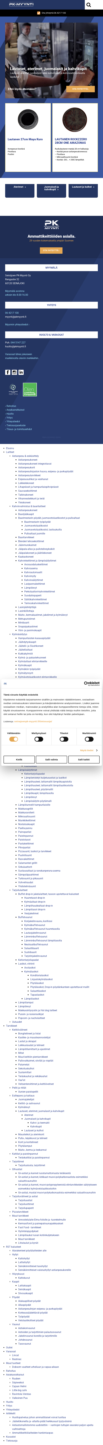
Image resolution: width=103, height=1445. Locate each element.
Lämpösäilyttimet (27, 770)
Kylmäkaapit (25, 665)
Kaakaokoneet (26, 556)
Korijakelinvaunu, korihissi (38, 921)
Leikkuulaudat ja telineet (31, 1045)
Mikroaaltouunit (26, 816)
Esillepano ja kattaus (23, 1095)
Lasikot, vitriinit (26, 963)
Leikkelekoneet (26, 483)
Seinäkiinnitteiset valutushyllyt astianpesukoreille (44, 1270)
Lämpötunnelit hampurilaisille (34, 804)
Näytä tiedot (86, 750)
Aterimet (18, 186)
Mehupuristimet (26, 618)
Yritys (9, 1405)
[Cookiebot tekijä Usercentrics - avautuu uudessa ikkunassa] (86, 683)
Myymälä (51, 267)
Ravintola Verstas (21, 1394)
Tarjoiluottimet (26, 1204)
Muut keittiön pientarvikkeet (33, 1056)
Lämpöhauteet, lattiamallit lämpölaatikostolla (48, 785)
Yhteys (51, 305)
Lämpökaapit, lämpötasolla (39, 793)
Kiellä (19, 759)
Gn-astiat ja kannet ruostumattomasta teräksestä (44, 1173)
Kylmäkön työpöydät (29, 669)
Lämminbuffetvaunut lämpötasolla (43, 940)
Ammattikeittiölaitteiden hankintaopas (32, 1432)
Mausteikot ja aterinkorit (31, 1134)
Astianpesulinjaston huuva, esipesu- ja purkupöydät (45, 471)
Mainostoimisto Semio (51, 437)
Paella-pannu (25, 828)
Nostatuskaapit (26, 824)
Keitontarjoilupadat (34, 773)
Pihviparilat (24, 847)
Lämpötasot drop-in (34, 909)
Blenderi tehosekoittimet (31, 541)
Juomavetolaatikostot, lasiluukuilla (43, 529)
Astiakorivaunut (26, 1328)
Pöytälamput (25, 1145)
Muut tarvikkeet (20, 1215)
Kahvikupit (36, 1126)
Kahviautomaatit (33, 572)
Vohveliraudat (25, 882)
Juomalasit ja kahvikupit (51, 188)
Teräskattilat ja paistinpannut (34, 1157)
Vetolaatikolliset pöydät (30, 1320)
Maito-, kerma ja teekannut (32, 1149)
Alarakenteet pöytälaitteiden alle (29, 1250)
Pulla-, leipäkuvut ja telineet (32, 1138)
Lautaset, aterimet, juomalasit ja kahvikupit (41, 1111)
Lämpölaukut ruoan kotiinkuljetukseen (38, 1235)
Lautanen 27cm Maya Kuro (25, 139)
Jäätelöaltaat (25, 649)
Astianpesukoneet (27, 459)
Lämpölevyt (30, 587)
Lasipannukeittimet (34, 583)
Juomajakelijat (26, 1099)
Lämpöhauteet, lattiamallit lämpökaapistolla (48, 781)
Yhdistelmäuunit (27, 886)
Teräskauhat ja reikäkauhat (32, 1076)
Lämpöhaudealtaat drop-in (38, 905)
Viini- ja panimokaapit (30, 630)
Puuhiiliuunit (25, 855)
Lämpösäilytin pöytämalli (38, 801)
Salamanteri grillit (27, 863)
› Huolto (9, 413)
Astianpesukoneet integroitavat (34, 463)
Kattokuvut (24, 1277)
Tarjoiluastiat (25, 1200)
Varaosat (11, 1351)
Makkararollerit (26, 812)
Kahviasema (31, 568)
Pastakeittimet (26, 843)
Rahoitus (11, 1370)
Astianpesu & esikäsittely (25, 456)
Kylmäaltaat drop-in (34, 901)
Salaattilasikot (38, 991)
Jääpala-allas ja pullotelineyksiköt (36, 549)
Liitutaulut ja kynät (28, 1242)
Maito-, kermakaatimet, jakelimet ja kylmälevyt (43, 614)
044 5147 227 (18, 342)
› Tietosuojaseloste (15, 425)
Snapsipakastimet (28, 626)
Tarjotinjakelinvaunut (35, 956)
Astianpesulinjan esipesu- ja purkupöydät (40, 1308)
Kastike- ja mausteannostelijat (34, 1037)
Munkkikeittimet (26, 820)
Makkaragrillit (25, 808)
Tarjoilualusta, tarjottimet (31, 1165)
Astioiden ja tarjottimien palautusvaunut (39, 1332)
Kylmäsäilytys (19, 634)
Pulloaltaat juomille (34, 533)
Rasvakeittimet (26, 859)
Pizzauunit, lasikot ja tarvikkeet (34, 851)
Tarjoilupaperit (26, 1208)
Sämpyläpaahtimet (28, 874)
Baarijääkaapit (26, 514)
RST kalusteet (13, 1246)
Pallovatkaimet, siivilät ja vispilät (35, 1060)
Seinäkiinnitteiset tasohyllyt (33, 1266)
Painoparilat (24, 831)
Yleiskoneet (24, 502)
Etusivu (10, 448)
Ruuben (16, 1378)
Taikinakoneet (25, 494)
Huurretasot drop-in (34, 897)
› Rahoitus (10, 406)
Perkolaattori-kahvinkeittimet (39, 591)
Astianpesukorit (26, 467)
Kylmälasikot (31, 971)
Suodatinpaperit (32, 595)
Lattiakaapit (24, 1285)
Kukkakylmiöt (25, 653)
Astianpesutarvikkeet (29, 475)
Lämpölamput (25, 1002)
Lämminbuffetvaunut (35, 936)
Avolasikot (29, 967)
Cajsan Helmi (19, 1386)
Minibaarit (23, 622)
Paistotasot (24, 839)
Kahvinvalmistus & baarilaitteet (29, 506)
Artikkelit (10, 1413)
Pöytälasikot (37, 983)
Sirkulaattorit (25, 866)
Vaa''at (21, 1080)
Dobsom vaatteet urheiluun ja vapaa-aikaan (35, 1366)
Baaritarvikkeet (26, 537)
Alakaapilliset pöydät (29, 1301)
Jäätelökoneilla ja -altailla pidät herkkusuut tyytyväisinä (42, 1421)
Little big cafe (19, 1390)
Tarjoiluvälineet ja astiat (25, 1196)
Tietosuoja (11, 1440)
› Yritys (9, 417)
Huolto (9, 1401)
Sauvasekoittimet (27, 490)
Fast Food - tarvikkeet (29, 1227)
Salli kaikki (84, 759)
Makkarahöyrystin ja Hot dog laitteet (37, 1010)
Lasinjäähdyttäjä (27, 607)
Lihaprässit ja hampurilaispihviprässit (38, 486)
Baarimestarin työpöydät (37, 521)
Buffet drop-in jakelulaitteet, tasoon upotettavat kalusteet (48, 894)
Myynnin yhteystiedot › (17, 324)
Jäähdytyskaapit (27, 642)
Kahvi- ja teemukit (39, 1122)
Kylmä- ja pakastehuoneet (32, 657)
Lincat (15, 1355)
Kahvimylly (30, 576)
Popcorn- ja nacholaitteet (31, 1018)
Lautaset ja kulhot (82, 186)
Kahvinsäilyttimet (33, 580)
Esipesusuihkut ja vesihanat (33, 479)
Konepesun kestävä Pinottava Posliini (16, 151)
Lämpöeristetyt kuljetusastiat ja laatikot (45, 777)
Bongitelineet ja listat (29, 1033)
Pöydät (16, 1297)
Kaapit (15, 1281)
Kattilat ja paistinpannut (25, 1153)
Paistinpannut (25, 835)
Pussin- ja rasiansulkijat (31, 1014)
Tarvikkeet (11, 1025)
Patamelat (23, 1064)
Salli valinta (51, 759)
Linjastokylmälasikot (41, 979)
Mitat (21, 1052)
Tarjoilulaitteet (19, 890)
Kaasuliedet (30, 766)
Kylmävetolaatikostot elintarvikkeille (37, 677)
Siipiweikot (18, 1382)
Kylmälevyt (24, 1107)
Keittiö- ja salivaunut (29, 1103)
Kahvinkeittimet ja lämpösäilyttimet (37, 560)
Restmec (16, 1359)
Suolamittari (24, 1072)
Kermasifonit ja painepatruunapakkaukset (40, 1223)
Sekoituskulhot (26, 1068)
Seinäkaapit (24, 1289)
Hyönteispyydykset (28, 1231)
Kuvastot (11, 1436)
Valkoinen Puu (20, 1398)
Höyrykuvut (18, 1273)
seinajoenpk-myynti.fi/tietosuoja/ (33, 721)
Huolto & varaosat (51, 334)
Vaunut (16, 1324)
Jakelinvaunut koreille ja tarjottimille (37, 1335)
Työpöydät (24, 1316)
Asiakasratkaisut (15, 1374)
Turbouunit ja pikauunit (30, 878)
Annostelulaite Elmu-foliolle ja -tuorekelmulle (42, 1219)
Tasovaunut (24, 1343)
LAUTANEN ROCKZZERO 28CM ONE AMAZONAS (71, 141)
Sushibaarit (30, 952)
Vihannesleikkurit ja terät (31, 498)
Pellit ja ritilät (19, 1087)
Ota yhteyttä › (80, 89)
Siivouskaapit (25, 1293)
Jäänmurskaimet (27, 545)
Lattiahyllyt (24, 1262)
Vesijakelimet (31, 913)
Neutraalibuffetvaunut (36, 944)
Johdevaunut (25, 1339)
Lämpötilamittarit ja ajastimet (34, 1049)
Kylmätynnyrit (25, 673)
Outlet (9, 1347)
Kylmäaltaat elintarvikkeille (32, 661)
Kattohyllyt (24, 1258)
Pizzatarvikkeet (20, 1211)
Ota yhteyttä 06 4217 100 (51, 13)
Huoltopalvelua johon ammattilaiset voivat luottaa (39, 1417)
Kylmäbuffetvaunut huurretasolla (42, 928)
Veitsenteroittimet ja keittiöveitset (36, 1084)
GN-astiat (17, 1169)
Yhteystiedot (12, 1409)
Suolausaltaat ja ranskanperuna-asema (39, 870)
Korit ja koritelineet (28, 1142)
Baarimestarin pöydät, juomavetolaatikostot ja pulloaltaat (49, 518)
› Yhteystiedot (12, 421)
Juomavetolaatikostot (36, 525)
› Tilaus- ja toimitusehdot (18, 429)
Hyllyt (15, 1254)
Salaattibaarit (31, 948)
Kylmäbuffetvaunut (34, 925)
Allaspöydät (24, 1305)
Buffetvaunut (25, 917)
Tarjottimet (18, 1161)
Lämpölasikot (31, 998)
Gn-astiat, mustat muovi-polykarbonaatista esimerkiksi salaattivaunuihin (57, 1192)
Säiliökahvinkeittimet (35, 599)
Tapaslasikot (37, 994)
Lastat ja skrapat (27, 1041)
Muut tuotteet (13, 1363)
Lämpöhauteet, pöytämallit (38, 789)
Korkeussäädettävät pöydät (33, 1312)
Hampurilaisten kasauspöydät (34, 638)
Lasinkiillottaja (26, 611)
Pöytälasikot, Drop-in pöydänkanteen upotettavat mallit (59, 987)
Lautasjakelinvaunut (35, 932)
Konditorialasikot (39, 975)
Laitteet (10, 452)
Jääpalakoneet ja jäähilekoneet (35, 552)
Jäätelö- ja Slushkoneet (30, 645)
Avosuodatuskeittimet (36, 564)
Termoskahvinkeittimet (36, 603)
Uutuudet (17, 1021)
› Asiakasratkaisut (14, 409)
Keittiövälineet (19, 1029)
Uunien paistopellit (28, 1091)
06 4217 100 (12, 312)
